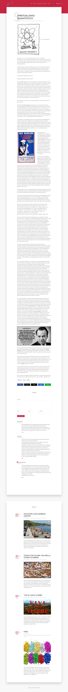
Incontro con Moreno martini (35, 515)
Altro (32, 518)
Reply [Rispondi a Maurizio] (22, 458)
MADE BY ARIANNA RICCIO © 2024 (34, 687)
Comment (18, 399)
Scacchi (40, 635)
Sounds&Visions (39, 3)
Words (35, 3)
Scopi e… (49, 3)
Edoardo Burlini (27, 518)
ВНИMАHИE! (58, 3)
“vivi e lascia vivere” (33, 595)
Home (31, 3)
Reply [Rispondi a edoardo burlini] (22, 477)
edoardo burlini (21, 462)
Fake (26, 632)
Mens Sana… (45, 3)
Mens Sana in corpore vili (35, 635)
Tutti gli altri (44, 635)
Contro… (53, 3)
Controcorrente (35, 518)
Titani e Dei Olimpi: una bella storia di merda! (37, 557)
